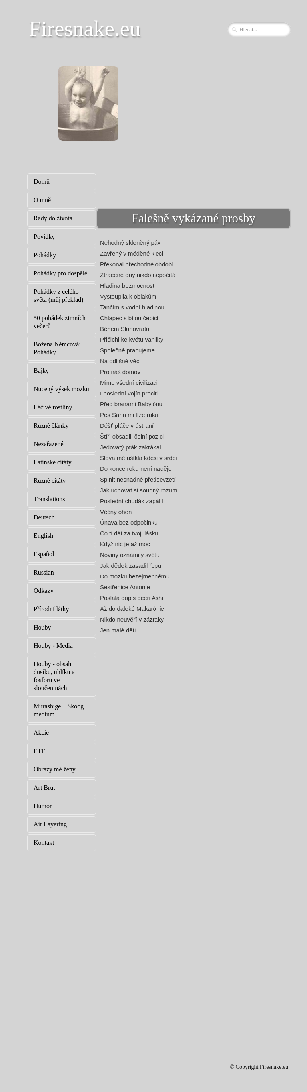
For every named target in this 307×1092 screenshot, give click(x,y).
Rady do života (53, 218)
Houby (42, 627)
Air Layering (50, 824)
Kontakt (44, 842)
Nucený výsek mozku (61, 389)
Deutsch (44, 517)
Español (44, 554)
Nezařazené (49, 444)
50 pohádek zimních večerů (60, 322)
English (43, 535)
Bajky (41, 370)
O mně (42, 200)
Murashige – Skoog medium (59, 710)
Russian (44, 572)
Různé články (51, 425)
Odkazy (44, 590)
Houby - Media (53, 645)
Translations (49, 499)
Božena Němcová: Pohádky (57, 348)
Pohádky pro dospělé (60, 273)
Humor (43, 806)
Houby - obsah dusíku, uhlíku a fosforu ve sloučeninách (54, 676)
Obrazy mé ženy (55, 769)
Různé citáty (50, 480)
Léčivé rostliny (53, 407)
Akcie (41, 732)
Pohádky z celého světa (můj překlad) (58, 295)
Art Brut (44, 787)
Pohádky (45, 255)
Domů (42, 181)
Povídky (44, 236)
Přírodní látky (51, 609)
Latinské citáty (53, 462)
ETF (39, 751)
